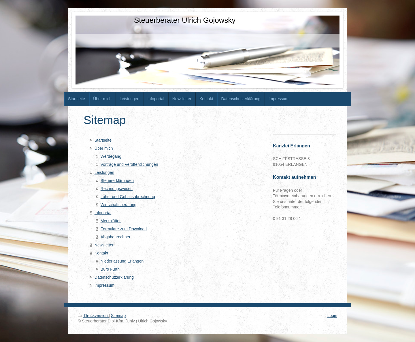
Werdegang (111, 156)
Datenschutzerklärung (114, 277)
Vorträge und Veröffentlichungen (129, 164)
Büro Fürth (110, 269)
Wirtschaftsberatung (119, 204)
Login (332, 315)
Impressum (104, 285)
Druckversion (93, 315)
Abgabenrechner (116, 237)
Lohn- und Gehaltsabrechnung (128, 196)
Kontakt (101, 253)
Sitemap (118, 315)
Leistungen (104, 172)
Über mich (104, 148)
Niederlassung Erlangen (122, 261)
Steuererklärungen (117, 180)
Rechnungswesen (117, 188)
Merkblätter (111, 221)
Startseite (103, 140)
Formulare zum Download (124, 229)
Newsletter (104, 245)
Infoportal (103, 212)
